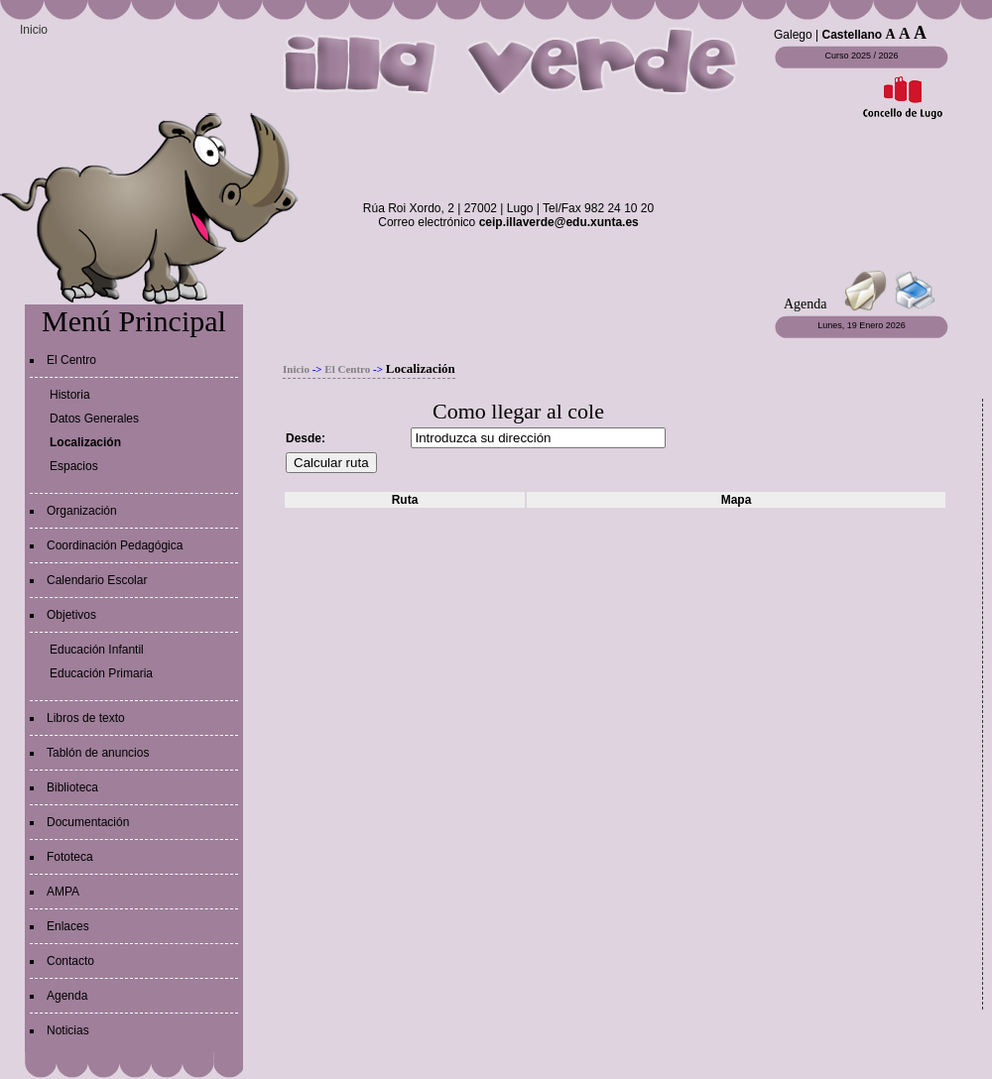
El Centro (71, 360)
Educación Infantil (97, 650)
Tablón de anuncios (98, 753)
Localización (85, 442)
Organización (82, 511)
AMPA (63, 892)
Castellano (852, 35)
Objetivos (71, 615)
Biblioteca (72, 787)
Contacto (70, 961)
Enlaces (68, 926)
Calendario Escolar (97, 580)
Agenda (67, 996)
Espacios (74, 466)
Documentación (88, 822)
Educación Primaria (101, 673)
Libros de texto (86, 718)
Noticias (68, 1030)
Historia (70, 395)
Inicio (34, 30)
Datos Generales (94, 418)
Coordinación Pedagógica (115, 545)
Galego (793, 35)
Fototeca (70, 857)
